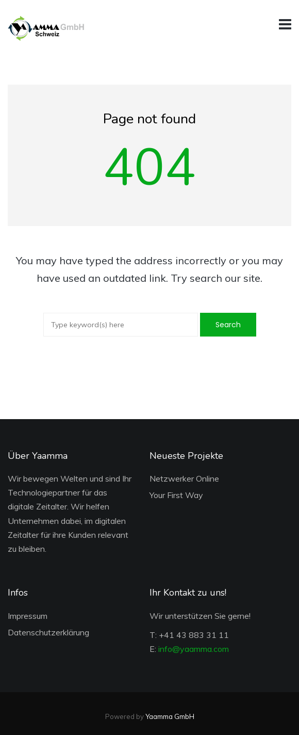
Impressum (27, 616)
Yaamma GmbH (169, 716)
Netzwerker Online (184, 478)
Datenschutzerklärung (48, 632)
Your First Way (176, 495)
